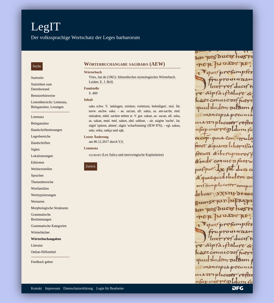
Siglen (35, 149)
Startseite (37, 78)
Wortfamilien (40, 188)
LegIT (45, 26)
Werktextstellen (41, 169)
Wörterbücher (40, 232)
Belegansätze (40, 123)
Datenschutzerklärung (78, 288)
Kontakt (36, 288)
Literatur (37, 245)
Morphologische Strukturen (49, 208)
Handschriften (40, 143)
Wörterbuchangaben (46, 239)
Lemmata (37, 117)
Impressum (52, 288)
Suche (37, 66)
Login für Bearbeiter (110, 288)
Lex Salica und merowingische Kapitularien (132, 155)
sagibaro (95, 155)
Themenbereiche (42, 182)
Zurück (90, 166)
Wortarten (38, 201)
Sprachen (37, 175)
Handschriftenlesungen (46, 130)
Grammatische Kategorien (49, 226)
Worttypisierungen (43, 195)
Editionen (37, 162)
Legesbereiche (41, 136)
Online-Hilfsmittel (43, 252)
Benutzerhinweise (43, 95)
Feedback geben (42, 262)
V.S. (121, 142)
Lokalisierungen (42, 156)
